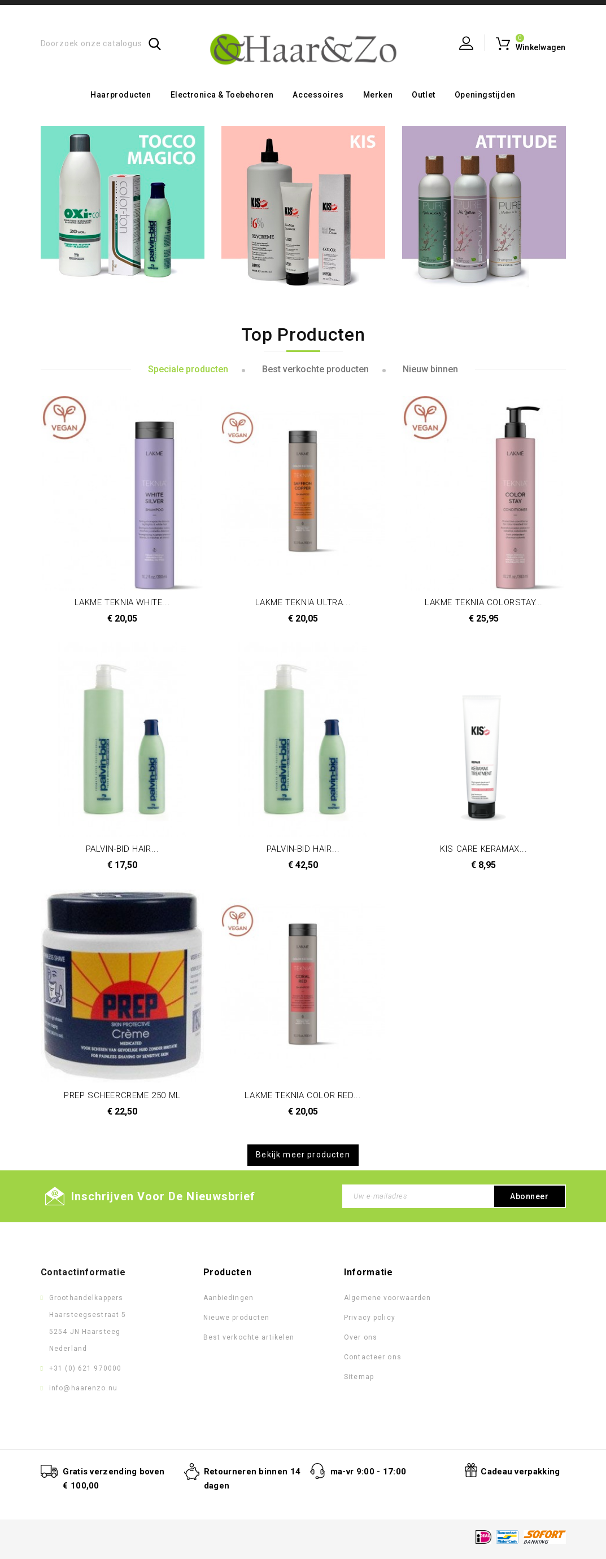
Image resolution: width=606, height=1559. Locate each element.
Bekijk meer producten (303, 1154)
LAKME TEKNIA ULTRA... (303, 602)
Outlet (423, 94)
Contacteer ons (373, 1357)
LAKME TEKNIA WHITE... (123, 602)
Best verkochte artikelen (249, 1337)
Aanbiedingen (228, 1298)
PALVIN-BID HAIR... (122, 849)
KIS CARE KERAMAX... (483, 849)
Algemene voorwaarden (387, 1298)
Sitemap (359, 1377)
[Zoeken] (101, 44)
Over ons (360, 1337)
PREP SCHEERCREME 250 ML (122, 1095)
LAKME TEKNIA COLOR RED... (303, 1095)
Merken (378, 94)
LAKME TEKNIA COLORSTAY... (484, 602)
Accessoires (318, 94)
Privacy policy (369, 1318)
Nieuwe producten (236, 1318)
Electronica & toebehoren (222, 94)
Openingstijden (485, 94)
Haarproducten (120, 94)
